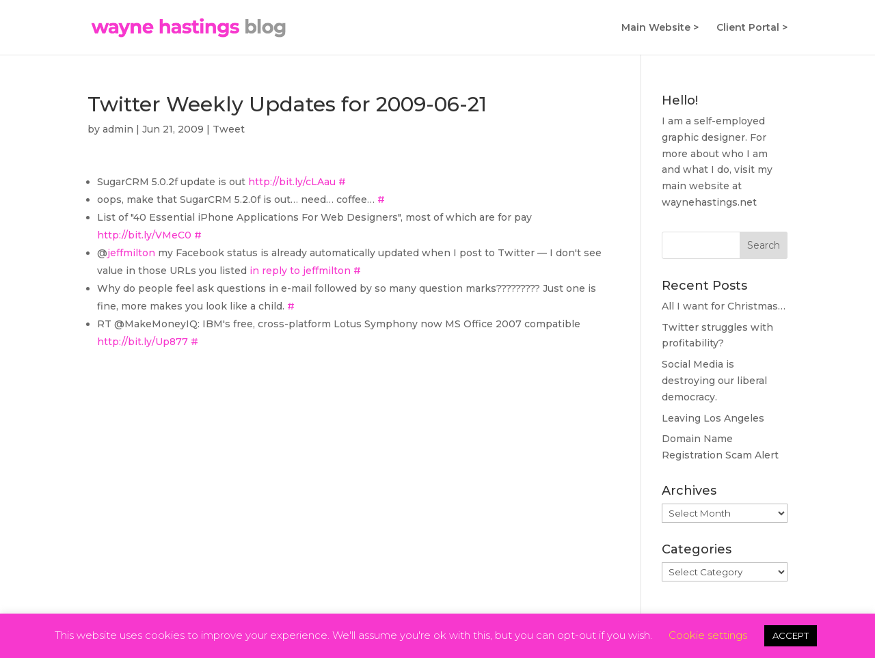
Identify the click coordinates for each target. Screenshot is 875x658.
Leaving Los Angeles (713, 418)
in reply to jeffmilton (300, 270)
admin (118, 129)
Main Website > (660, 28)
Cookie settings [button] (708, 635)
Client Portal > (752, 28)
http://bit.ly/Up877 (142, 341)
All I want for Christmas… (723, 306)
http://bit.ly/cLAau (292, 182)
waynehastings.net (709, 202)
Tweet (229, 129)
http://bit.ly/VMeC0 (144, 235)
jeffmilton (131, 253)
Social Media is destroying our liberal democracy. (714, 380)
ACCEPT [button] (790, 635)
